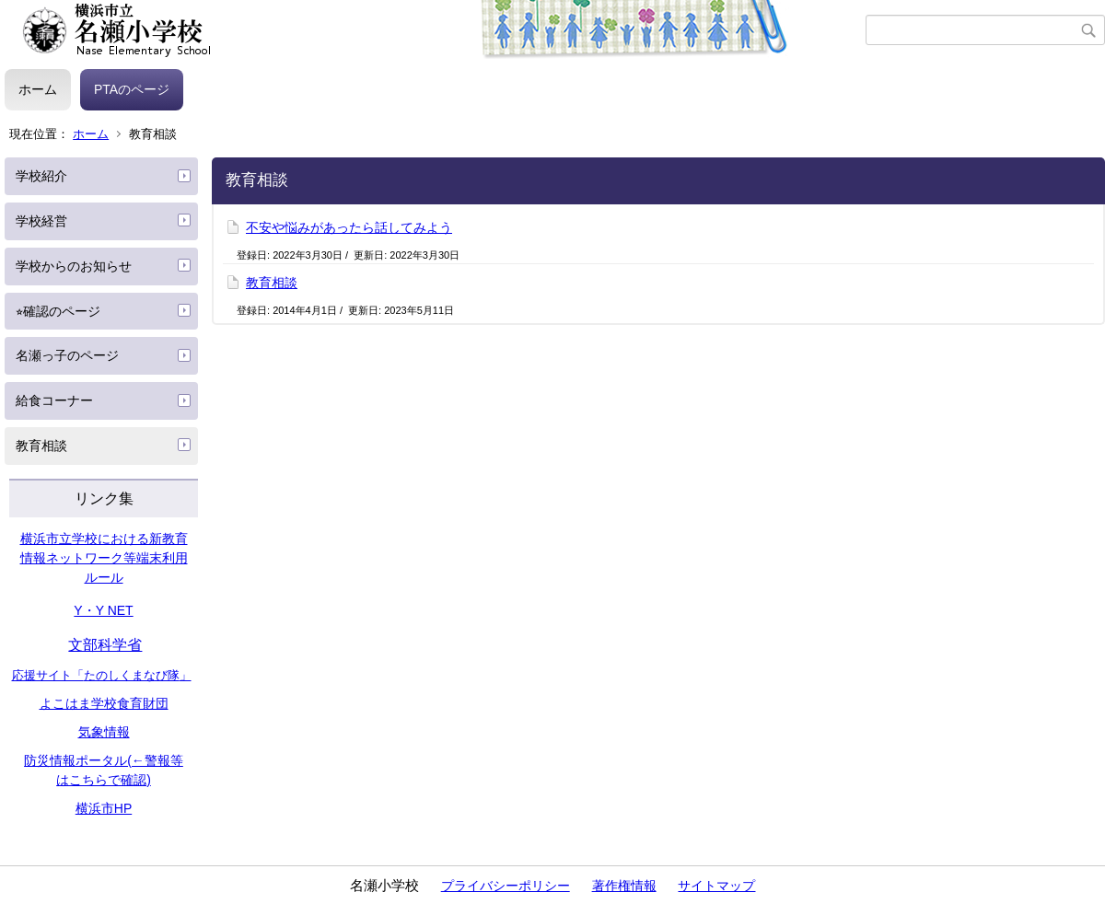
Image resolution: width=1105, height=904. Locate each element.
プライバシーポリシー (505, 885)
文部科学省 (105, 645)
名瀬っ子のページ (67, 355)
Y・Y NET (103, 610)
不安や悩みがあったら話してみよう (349, 227)
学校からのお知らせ (74, 266)
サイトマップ (716, 885)
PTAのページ (131, 89)
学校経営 (41, 221)
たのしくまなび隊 (132, 675)
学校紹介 (41, 175)
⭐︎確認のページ (58, 311)
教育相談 (41, 445)
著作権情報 (624, 885)
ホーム (37, 89)
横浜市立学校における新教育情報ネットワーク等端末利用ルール (104, 558)
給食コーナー (54, 400)
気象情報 (104, 731)
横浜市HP (104, 808)
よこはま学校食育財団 (104, 703)
